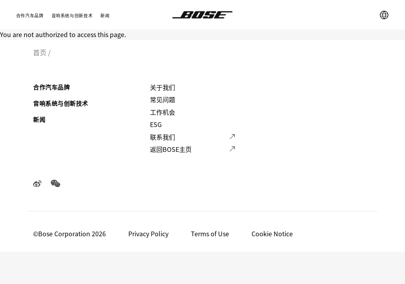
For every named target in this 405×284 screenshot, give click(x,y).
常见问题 (162, 99)
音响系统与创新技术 (72, 15)
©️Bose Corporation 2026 (70, 233)
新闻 (104, 15)
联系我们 (162, 137)
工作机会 (162, 112)
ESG (156, 124)
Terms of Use (211, 233)
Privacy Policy (149, 233)
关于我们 (162, 87)
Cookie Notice (273, 233)
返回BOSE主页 (171, 149)
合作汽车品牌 (30, 15)
